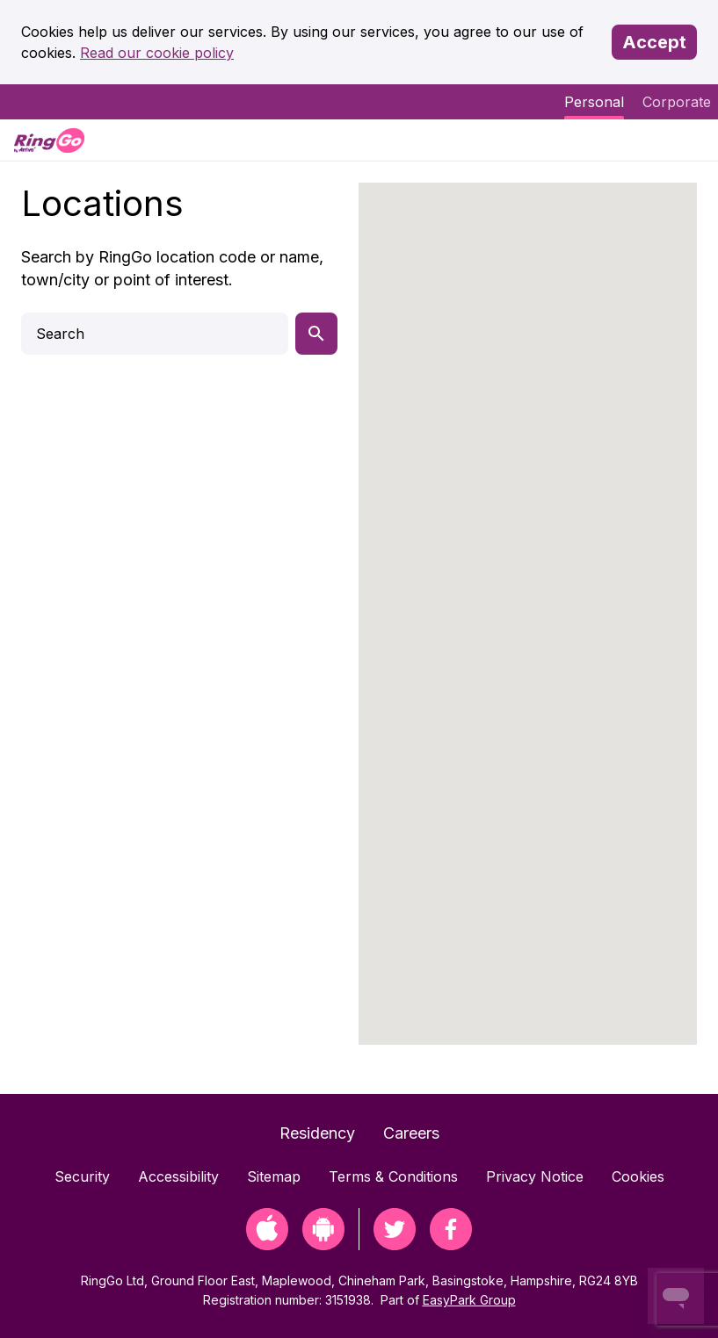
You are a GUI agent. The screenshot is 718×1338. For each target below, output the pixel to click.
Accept (654, 42)
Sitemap (274, 1176)
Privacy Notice (535, 1176)
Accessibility (178, 1176)
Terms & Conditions (393, 1176)
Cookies (638, 1176)
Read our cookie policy (157, 52)
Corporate (676, 102)
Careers (411, 1133)
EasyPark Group (469, 1299)
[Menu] (690, 140)
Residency (317, 1133)
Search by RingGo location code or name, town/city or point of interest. (172, 268)
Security (82, 1176)
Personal (594, 102)
